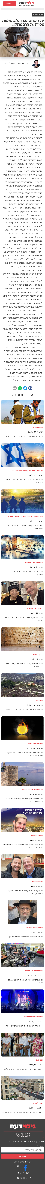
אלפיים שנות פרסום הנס (33, 1017)
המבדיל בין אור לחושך (34, 971)
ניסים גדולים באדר (35, 743)
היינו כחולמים (37, 427)
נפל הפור (39, 700)
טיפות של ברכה (37, 835)
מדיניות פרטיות (23, 1177)
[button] (39, 4)
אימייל (40, 1146)
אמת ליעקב (38, 1103)
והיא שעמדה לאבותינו (34, 562)
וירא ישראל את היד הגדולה (32, 789)
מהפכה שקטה (37, 881)
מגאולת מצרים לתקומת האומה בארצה (27, 470)
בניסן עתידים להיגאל (34, 608)
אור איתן (39, 1060)
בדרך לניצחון (38, 654)
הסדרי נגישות (22, 1172)
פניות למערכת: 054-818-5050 (23, 1135)
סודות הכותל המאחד (34, 927)
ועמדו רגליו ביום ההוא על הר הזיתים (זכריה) (25, 516)
